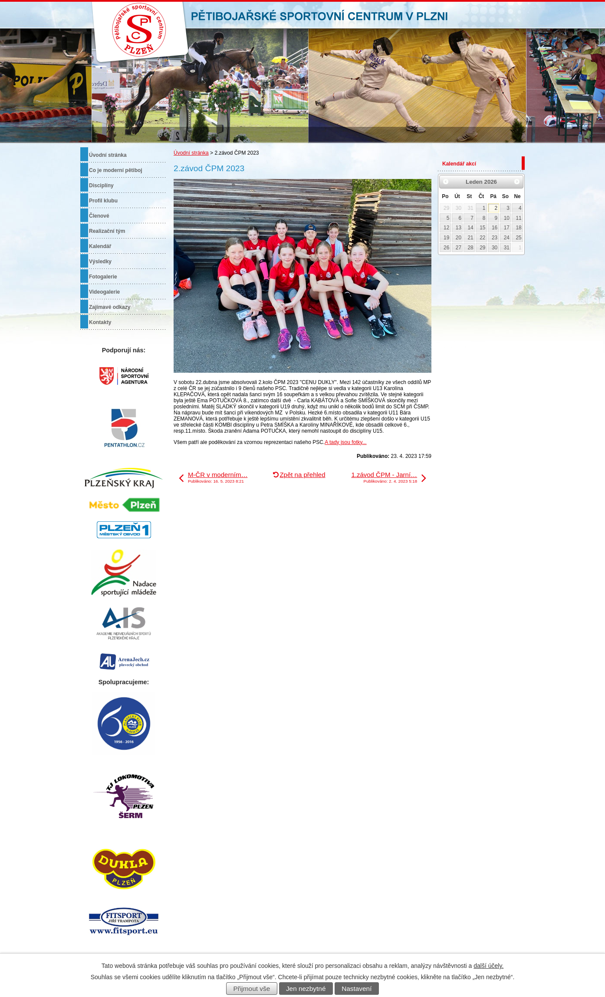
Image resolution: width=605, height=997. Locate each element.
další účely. (488, 965)
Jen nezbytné (306, 988)
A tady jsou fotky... (346, 442)
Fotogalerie (103, 277)
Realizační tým (107, 231)
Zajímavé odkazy (109, 307)
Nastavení (357, 988)
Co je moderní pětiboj (115, 170)
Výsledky (100, 261)
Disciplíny (101, 185)
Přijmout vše (251, 988)
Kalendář (100, 246)
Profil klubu (103, 201)
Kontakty (100, 322)
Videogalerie (104, 292)
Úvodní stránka (191, 153)
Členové (99, 216)
